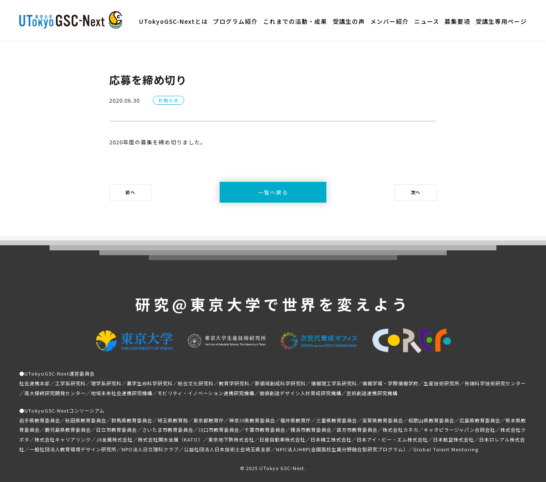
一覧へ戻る (273, 192)
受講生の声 (349, 21)
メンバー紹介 (389, 21)
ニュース (426, 21)
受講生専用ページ (501, 21)
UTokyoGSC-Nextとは (173, 21)
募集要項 (457, 21)
